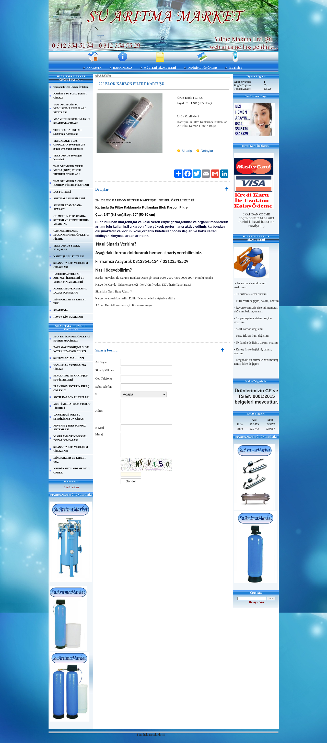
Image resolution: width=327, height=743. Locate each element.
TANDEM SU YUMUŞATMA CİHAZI (69, 366)
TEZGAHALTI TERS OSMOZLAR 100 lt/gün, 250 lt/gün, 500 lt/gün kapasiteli (69, 144)
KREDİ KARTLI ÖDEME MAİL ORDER (71, 470)
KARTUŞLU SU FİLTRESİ (68, 256)
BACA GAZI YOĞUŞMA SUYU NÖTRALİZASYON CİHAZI (71, 349)
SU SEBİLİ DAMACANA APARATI (67, 207)
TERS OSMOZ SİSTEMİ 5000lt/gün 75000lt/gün (67, 132)
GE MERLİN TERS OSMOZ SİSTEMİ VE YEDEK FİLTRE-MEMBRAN (71, 220)
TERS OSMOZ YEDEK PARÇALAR (66, 247)
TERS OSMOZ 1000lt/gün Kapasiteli (67, 157)
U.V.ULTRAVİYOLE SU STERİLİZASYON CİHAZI (68, 416)
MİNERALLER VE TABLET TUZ (69, 301)
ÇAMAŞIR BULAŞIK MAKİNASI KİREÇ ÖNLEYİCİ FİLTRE (71, 234)
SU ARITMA (60, 310)
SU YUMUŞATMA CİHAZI (68, 358)
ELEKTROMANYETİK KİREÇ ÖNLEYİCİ (71, 388)
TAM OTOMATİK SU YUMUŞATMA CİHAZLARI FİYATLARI (69, 108)
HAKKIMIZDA (122, 67)
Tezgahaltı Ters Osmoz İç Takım (70, 87)
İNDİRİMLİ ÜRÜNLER (202, 67)
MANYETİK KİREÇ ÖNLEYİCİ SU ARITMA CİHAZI (71, 121)
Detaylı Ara (256, 602)
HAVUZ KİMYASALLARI (68, 316)
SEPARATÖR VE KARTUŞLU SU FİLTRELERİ (70, 377)
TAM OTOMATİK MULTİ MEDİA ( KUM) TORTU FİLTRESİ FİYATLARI (68, 170)
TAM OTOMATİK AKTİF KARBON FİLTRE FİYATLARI (71, 183)
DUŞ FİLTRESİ (62, 191)
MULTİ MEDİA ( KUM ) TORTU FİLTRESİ (71, 406)
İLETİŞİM (235, 67)
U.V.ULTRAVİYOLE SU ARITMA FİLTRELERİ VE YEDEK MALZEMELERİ (68, 278)
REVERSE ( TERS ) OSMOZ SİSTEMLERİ (69, 427)
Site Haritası (71, 487)
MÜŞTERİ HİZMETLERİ (160, 67)
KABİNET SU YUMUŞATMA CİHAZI (70, 95)
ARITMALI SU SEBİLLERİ (69, 198)
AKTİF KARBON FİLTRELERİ (71, 397)
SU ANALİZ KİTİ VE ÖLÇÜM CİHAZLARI (70, 265)
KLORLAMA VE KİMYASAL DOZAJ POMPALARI (70, 290)
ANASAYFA (94, 67)
